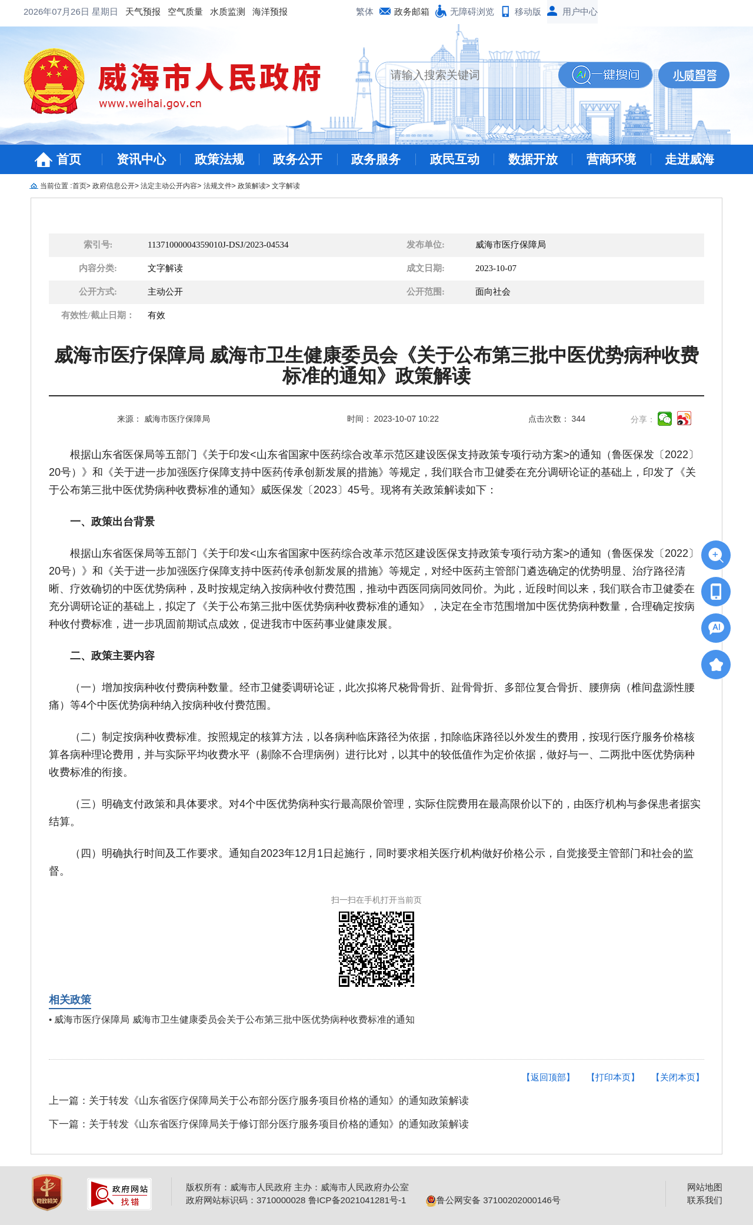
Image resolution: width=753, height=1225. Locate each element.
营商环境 (611, 159)
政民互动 (454, 159)
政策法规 (219, 159)
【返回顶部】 (548, 1077)
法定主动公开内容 (169, 186)
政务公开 (297, 159)
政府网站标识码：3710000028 (245, 1200)
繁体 (365, 11)
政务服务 (376, 159)
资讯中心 (141, 159)
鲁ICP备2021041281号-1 (357, 1200)
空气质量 (90, 11)
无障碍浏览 (472, 11)
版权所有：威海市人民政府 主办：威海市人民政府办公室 (297, 1187)
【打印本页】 (613, 1077)
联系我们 (704, 1200)
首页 (68, 159)
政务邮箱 (411, 11)
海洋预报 (175, 11)
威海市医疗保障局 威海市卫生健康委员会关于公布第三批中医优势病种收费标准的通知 (234, 1019)
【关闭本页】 (677, 1077)
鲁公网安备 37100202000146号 (493, 1200)
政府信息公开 (113, 186)
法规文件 (218, 186)
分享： (643, 419)
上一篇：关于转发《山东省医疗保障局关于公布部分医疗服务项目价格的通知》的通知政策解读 (259, 1100)
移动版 (528, 11)
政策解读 (252, 186)
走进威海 (689, 159)
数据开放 (533, 159)
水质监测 (133, 11)
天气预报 (48, 11)
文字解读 (286, 186)
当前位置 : (56, 186)
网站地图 (704, 1187)
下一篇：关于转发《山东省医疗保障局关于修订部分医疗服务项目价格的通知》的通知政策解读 (259, 1124)
